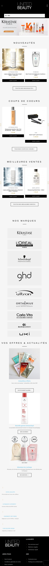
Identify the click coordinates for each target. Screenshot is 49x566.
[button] (2, 6)
